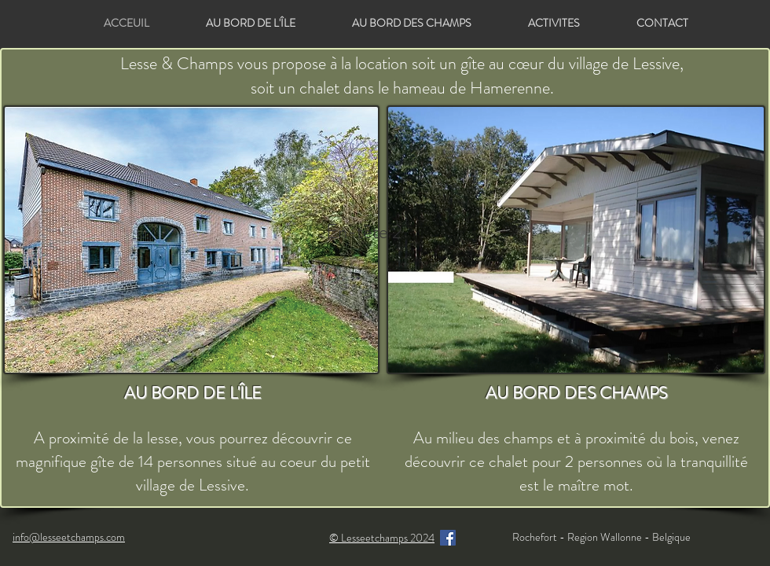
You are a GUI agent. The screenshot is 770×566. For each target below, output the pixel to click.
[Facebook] (448, 538)
